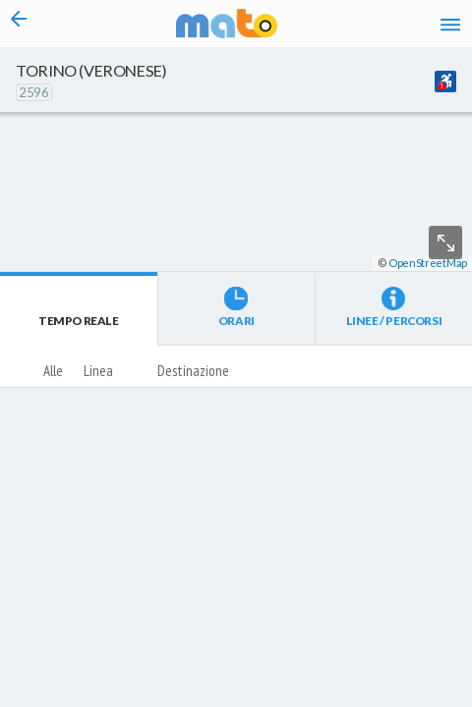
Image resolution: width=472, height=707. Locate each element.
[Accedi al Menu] (450, 23)
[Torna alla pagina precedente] (19, 23)
